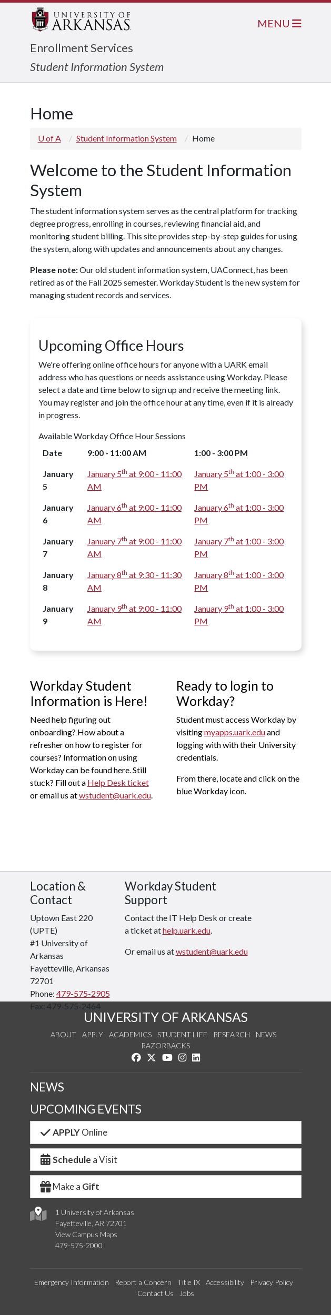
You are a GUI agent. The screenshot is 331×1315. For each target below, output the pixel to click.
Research (231, 1034)
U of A (49, 138)
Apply (92, 1034)
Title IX (188, 1282)
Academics (130, 1034)
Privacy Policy (271, 1282)
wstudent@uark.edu (115, 795)
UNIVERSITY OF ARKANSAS (166, 1017)
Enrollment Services (81, 48)
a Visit (78, 1159)
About (63, 1034)
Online (73, 1132)
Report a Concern (143, 1282)
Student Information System (97, 66)
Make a (69, 1186)
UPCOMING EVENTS (86, 1109)
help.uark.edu (186, 930)
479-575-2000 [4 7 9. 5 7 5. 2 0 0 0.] (79, 1245)
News (266, 1034)
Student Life (182, 1034)
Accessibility (225, 1282)
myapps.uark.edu (234, 732)
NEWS (47, 1087)
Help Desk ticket (118, 782)
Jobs (186, 1293)
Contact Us (155, 1293)
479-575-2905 (83, 993)
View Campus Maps (86, 1234)
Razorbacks (165, 1045)
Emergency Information (71, 1282)
